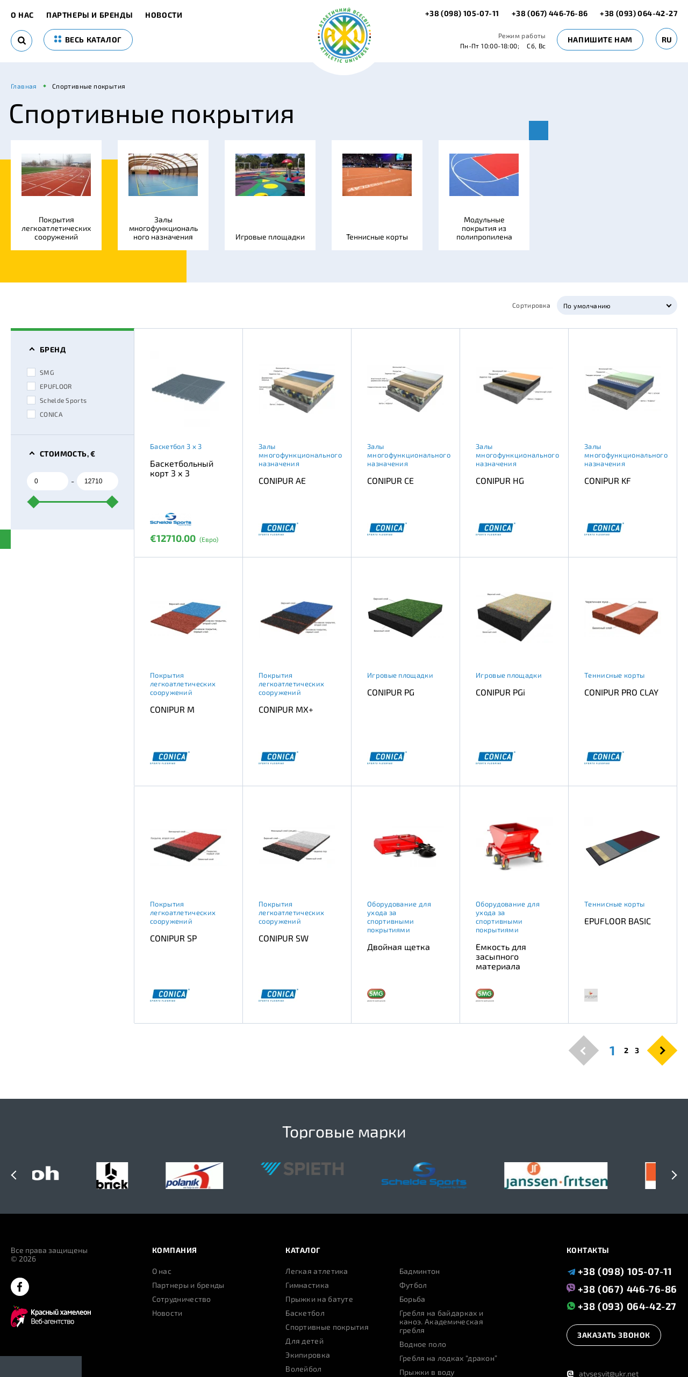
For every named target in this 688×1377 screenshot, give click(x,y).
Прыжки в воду (427, 1372)
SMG (40, 372)
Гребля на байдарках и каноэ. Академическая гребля (441, 1322)
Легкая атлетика (316, 1271)
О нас (22, 15)
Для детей (304, 1341)
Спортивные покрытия (327, 1327)
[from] (47, 481)
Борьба (412, 1299)
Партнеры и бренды (89, 15)
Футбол (413, 1285)
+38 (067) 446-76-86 (550, 13)
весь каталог (88, 39)
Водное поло (422, 1344)
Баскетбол (305, 1313)
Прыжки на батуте (319, 1299)
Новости (163, 15)
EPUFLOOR (49, 386)
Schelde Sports (57, 400)
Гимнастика (307, 1285)
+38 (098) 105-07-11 (463, 13)
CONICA (44, 414)
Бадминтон (419, 1271)
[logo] (344, 36)
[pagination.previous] (584, 1050)
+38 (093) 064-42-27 (638, 13)
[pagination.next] (662, 1050)
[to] (97, 481)
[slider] (33, 501)
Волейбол (303, 1369)
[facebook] (20, 1288)
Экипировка (307, 1355)
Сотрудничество (181, 1299)
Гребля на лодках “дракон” (448, 1358)
